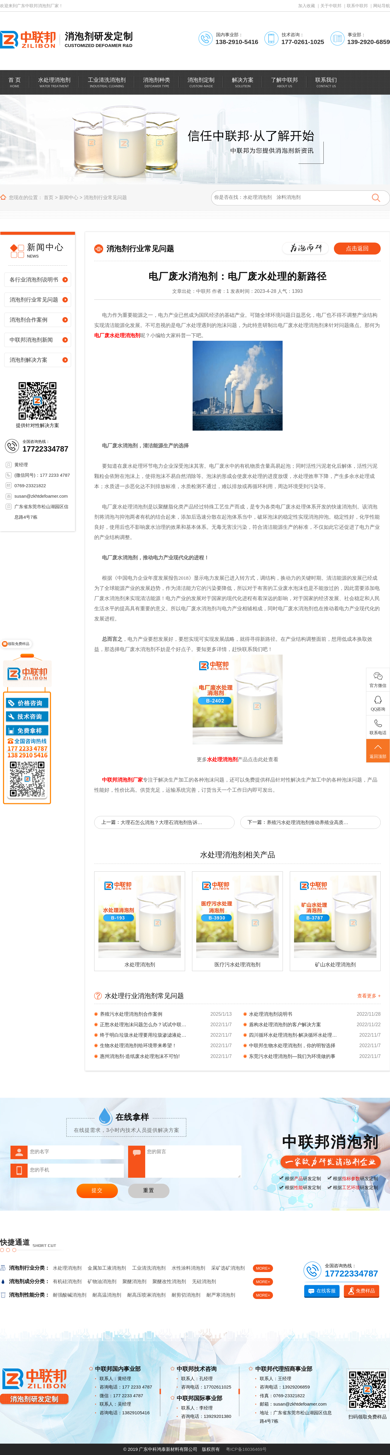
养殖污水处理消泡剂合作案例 (131, 1014)
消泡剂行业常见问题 (105, 197)
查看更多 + (369, 995)
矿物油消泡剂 (102, 1281)
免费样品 (365, 1290)
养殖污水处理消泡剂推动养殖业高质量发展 (309, 822)
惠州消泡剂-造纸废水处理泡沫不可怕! (140, 1056)
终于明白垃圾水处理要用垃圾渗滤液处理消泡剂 (145, 1035)
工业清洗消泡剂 (149, 1268)
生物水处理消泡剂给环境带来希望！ (138, 1045)
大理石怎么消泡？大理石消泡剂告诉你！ (163, 822)
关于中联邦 (330, 5)
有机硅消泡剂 (67, 1281)
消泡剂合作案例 (28, 320)
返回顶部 (378, 751)
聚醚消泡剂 (134, 1281)
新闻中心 (68, 197)
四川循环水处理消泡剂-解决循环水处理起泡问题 (294, 1035)
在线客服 (326, 1290)
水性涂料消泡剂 (188, 1268)
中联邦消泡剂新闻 (31, 340)
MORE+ (263, 1268)
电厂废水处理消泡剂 (117, 335)
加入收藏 (306, 5)
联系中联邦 (357, 5)
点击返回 (357, 248)
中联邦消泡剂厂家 (122, 780)
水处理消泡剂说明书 (270, 1014)
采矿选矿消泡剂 (228, 1268)
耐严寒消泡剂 (220, 1294)
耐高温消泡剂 (106, 1294)
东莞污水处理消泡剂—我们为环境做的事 (292, 1056)
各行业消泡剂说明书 (34, 280)
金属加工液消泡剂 (107, 1268)
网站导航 (381, 5)
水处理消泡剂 (222, 759)
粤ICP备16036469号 (246, 1449)
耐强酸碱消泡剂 (69, 1294)
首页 (48, 197)
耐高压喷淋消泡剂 (146, 1294)
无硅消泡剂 (204, 1281)
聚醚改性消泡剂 (169, 1281)
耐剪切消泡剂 (186, 1294)
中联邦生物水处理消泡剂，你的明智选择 (292, 1045)
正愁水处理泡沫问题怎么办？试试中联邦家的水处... (145, 1024)
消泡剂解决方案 (28, 360)
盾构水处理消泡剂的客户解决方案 (285, 1024)
